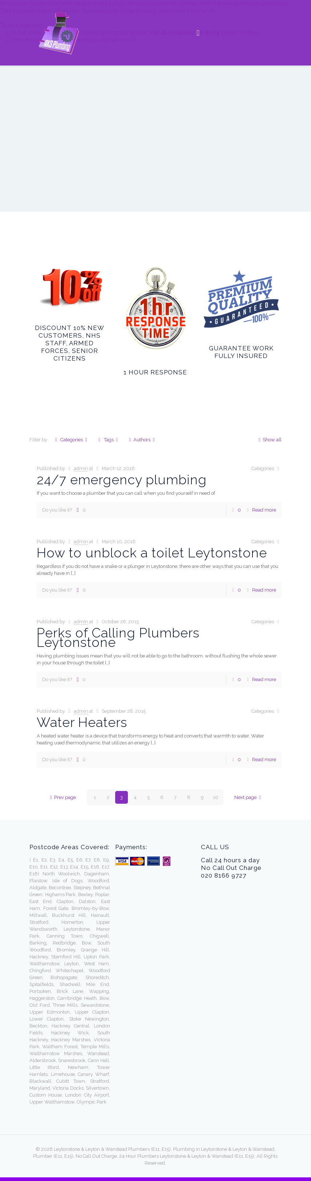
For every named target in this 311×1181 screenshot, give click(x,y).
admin (81, 468)
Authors (142, 439)
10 (215, 797)
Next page (248, 797)
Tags (108, 439)
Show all (269, 439)
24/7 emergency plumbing (123, 479)
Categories (71, 439)
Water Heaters (82, 722)
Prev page (62, 797)
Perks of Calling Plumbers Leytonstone (118, 637)
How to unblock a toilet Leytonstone (152, 552)
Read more (264, 510)
